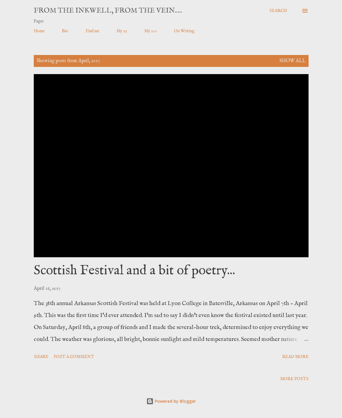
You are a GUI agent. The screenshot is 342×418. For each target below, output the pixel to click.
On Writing (184, 31)
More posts (294, 379)
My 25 (121, 31)
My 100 (150, 31)
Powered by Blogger (171, 401)
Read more (295, 356)
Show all (293, 61)
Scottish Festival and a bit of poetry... (134, 270)
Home (39, 31)
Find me (92, 31)
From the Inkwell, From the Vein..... (108, 10)
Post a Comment (74, 356)
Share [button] (41, 356)
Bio (65, 31)
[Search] (278, 10)
